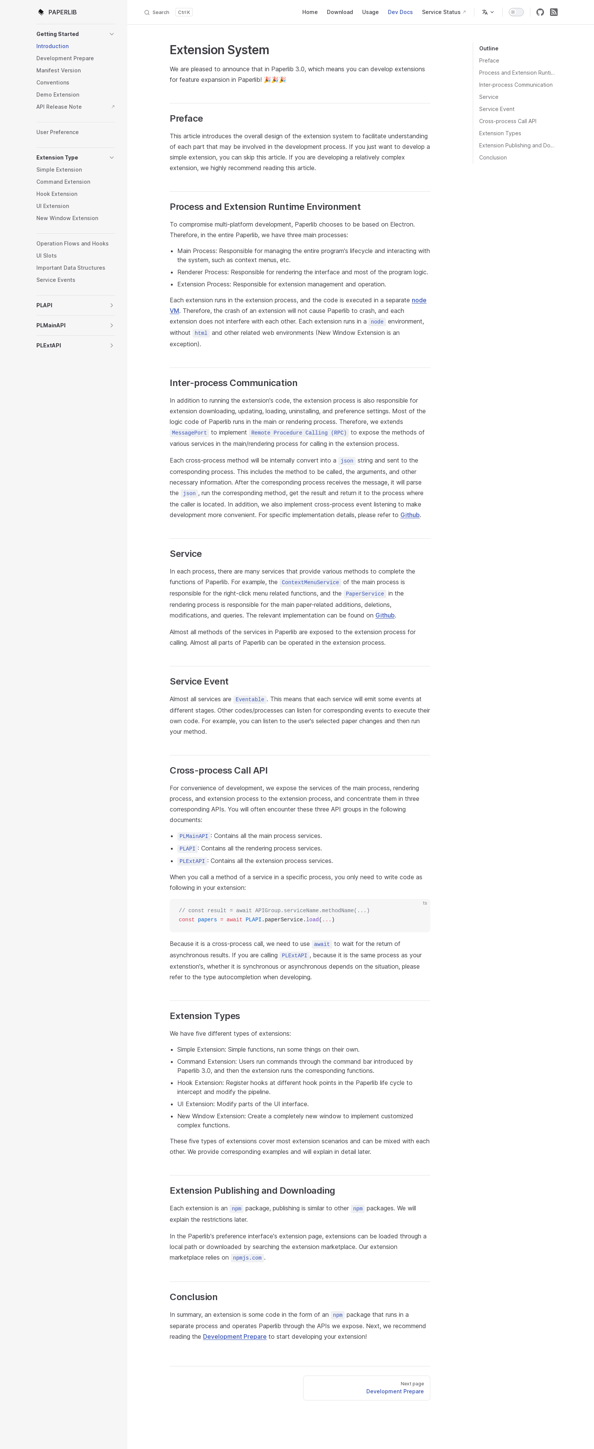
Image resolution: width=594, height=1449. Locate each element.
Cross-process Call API (507, 121)
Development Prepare (235, 1336)
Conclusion (493, 157)
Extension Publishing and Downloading (518, 145)
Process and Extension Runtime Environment (518, 72)
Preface (489, 60)
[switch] (516, 12)
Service (489, 97)
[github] (540, 12)
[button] (75, 34)
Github (410, 515)
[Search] (168, 12)
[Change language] (488, 12)
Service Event (496, 109)
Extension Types (500, 133)
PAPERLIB (56, 12)
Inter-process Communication (516, 84)
